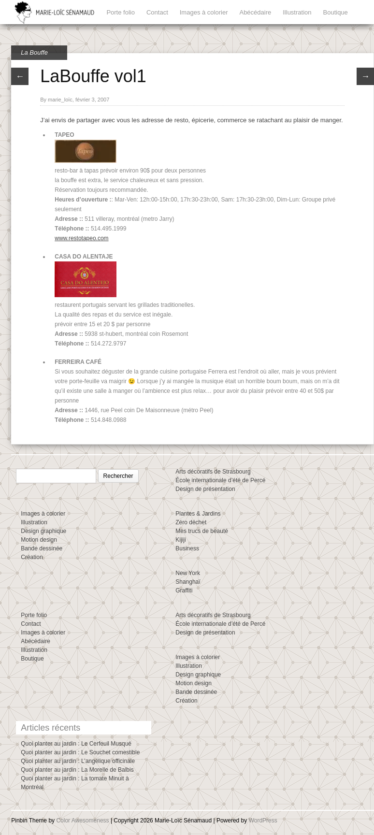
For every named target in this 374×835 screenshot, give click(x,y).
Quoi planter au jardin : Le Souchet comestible (80, 752)
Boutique (335, 12)
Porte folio (120, 12)
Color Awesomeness (82, 820)
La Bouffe (34, 52)
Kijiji (180, 539)
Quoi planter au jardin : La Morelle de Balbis (77, 769)
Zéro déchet (190, 522)
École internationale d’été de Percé (220, 480)
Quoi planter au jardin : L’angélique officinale (78, 761)
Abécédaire (255, 12)
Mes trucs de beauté (201, 531)
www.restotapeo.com (81, 238)
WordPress (263, 820)
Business (187, 548)
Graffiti (183, 590)
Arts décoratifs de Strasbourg (212, 471)
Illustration (297, 12)
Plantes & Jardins (197, 513)
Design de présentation (205, 489)
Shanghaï (187, 581)
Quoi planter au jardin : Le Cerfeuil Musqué (76, 743)
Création (32, 557)
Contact (157, 12)
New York (187, 573)
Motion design (39, 539)
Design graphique (43, 531)
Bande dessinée (41, 548)
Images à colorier (204, 12)
